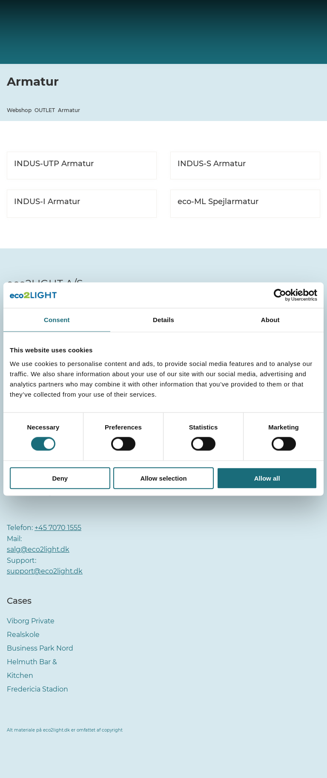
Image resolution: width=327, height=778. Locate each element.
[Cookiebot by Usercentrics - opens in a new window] (280, 295)
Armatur (69, 110)
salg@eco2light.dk (38, 549)
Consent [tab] (57, 319)
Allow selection (163, 477)
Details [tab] (163, 319)
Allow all (267, 477)
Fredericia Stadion (38, 689)
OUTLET (44, 110)
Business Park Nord (40, 648)
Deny (60, 477)
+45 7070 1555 (57, 528)
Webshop (19, 110)
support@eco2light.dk (45, 571)
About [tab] (270, 319)
